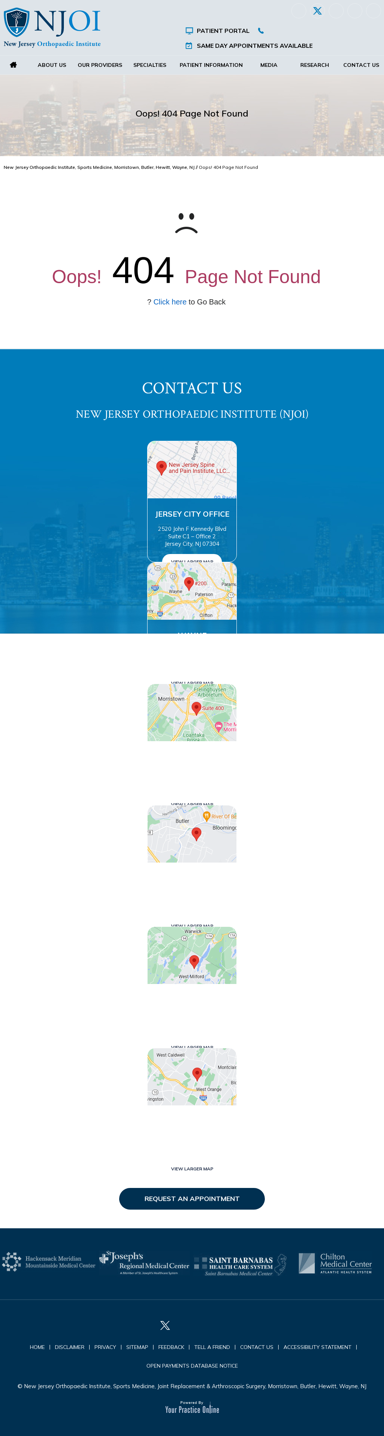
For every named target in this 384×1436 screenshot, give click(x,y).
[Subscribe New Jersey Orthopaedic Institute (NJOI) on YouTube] (373, 11)
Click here (170, 302)
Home (13, 65)
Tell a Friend (212, 1347)
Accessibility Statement (318, 1347)
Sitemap (137, 1347)
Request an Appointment (192, 1198)
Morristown (192, 756)
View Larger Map (192, 561)
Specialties (149, 65)
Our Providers (100, 65)
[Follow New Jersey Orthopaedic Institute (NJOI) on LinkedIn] (336, 11)
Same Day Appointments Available (255, 45)
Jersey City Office (192, 514)
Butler (192, 878)
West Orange (192, 1121)
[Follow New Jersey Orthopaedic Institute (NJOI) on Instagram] (355, 11)
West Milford (192, 999)
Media (269, 65)
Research (314, 65)
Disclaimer (69, 1347)
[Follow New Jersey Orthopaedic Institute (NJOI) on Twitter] (317, 11)
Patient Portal (223, 30)
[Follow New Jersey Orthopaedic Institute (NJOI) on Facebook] (299, 11)
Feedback (171, 1347)
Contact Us (361, 65)
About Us (52, 65)
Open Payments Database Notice (192, 1365)
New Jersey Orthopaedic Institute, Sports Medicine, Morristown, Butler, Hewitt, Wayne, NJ (99, 167)
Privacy (105, 1347)
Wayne (192, 635)
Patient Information (211, 65)
